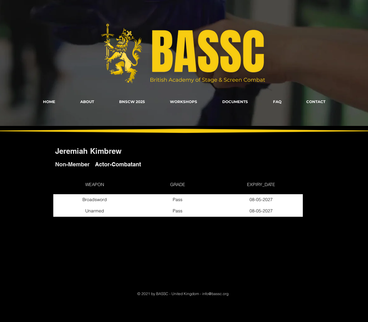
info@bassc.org (215, 293)
